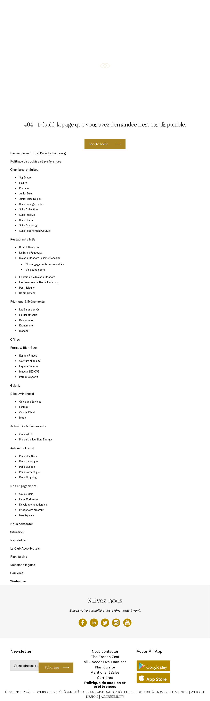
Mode (22, 417)
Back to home (98, 144)
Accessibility (112, 696)
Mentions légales (22, 565)
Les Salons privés (29, 309)
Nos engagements (23, 486)
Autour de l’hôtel (22, 448)
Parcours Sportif (28, 376)
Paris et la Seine (28, 456)
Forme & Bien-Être (168, 7)
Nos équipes (26, 515)
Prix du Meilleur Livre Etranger (36, 439)
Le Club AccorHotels (25, 548)
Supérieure (25, 177)
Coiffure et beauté (30, 360)
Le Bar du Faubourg (30, 252)
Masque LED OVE (29, 371)
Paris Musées (27, 466)
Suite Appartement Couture (35, 230)
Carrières (16, 573)
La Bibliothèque (28, 314)
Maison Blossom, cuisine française (39, 258)
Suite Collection (28, 209)
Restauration (26, 320)
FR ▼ (196, 7)
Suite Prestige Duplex (31, 204)
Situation (17, 532)
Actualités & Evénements (28, 426)
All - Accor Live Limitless (105, 661)
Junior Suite (26, 193)
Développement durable (33, 504)
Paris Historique (28, 461)
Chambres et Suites (81, 7)
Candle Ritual (27, 412)
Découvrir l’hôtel (22, 394)
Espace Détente (28, 366)
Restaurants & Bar (105, 7)
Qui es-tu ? (25, 434)
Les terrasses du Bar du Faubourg (38, 282)
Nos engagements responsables (45, 264)
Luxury (23, 182)
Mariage (24, 330)
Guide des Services (30, 401)
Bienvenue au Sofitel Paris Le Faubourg (38, 153)
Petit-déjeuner (27, 287)
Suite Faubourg (28, 225)
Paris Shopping (28, 477)
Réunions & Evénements (131, 7)
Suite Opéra (26, 220)
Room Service (27, 293)
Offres (151, 7)
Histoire (24, 407)
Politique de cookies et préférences (35, 161)
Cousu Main (26, 494)
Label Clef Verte (28, 499)
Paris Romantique (29, 472)
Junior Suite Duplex (30, 198)
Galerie (185, 7)
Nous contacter (21, 524)
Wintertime (18, 581)
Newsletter (18, 540)
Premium (24, 188)
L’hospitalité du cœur (31, 509)
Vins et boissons (36, 269)
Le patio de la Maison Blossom (37, 277)
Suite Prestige (27, 214)
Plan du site (18, 557)
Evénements (26, 325)
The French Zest (105, 656)
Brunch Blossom (29, 247)
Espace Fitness (28, 355)
